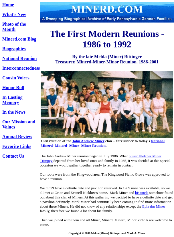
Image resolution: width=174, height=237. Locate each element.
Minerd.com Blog (19, 39)
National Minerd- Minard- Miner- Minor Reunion (103, 143)
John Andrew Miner (88, 141)
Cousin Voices (15, 77)
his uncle (142, 192)
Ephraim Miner (153, 206)
